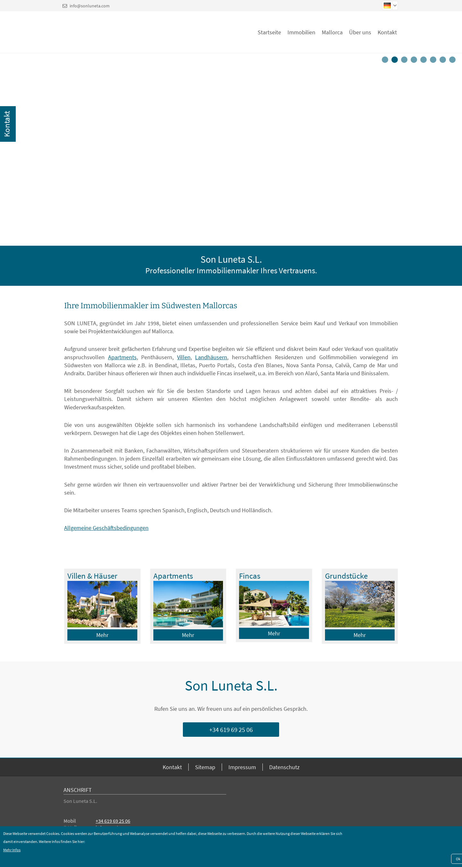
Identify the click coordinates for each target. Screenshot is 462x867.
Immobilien (301, 32)
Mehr (102, 635)
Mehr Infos (12, 849)
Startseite (269, 32)
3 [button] (405, 61)
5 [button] (424, 61)
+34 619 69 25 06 (231, 730)
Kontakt (387, 32)
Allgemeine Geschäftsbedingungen (106, 527)
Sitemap (205, 767)
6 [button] (434, 61)
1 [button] (386, 61)
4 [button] (415, 61)
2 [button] (396, 61)
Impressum (242, 767)
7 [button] (444, 61)
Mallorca (332, 32)
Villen (184, 357)
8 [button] (453, 61)
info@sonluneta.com (90, 6)
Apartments (122, 357)
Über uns (360, 32)
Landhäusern (211, 357)
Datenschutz (284, 767)
